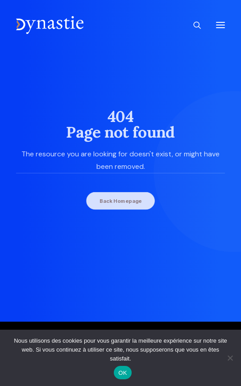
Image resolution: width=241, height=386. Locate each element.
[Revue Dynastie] (49, 25)
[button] (220, 25)
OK (122, 372)
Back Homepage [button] (120, 200)
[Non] (229, 357)
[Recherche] (193, 25)
